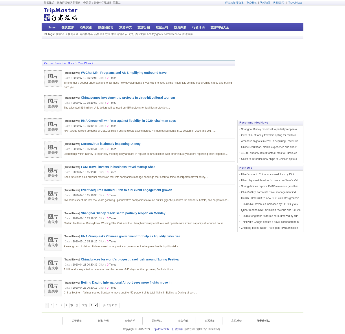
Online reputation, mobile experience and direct (268, 147)
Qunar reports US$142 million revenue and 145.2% (271, 210)
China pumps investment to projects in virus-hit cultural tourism (128, 97)
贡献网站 (156, 320)
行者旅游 (177, 329)
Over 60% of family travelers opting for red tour (268, 135)
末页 (84, 305)
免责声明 (130, 320)
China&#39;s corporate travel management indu (269, 192)
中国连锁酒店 (119, 34)
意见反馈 (236, 320)
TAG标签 (252, 2)
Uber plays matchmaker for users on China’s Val (269, 180)
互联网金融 (71, 34)
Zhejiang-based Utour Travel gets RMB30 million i (270, 227)
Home (71, 63)
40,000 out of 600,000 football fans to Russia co (269, 153)
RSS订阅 (278, 2)
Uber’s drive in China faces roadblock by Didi (267, 174)
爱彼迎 (60, 34)
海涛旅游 (187, 34)
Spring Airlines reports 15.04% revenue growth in (269, 186)
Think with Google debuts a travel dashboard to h (270, 221)
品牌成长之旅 (102, 34)
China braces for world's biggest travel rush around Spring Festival (130, 259)
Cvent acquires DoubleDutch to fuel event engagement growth (126, 190)
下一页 (74, 305)
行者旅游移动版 (234, 2)
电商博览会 (86, 34)
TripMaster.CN (160, 329)
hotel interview (172, 34)
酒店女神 (140, 34)
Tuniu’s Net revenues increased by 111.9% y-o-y (269, 204)
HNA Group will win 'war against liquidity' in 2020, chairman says (128, 120)
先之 (131, 34)
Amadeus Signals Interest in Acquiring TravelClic (269, 141)
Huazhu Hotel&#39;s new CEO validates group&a (270, 198)
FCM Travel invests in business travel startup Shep (118, 167)
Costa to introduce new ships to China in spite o (269, 159)
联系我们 (210, 320)
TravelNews (295, 2)
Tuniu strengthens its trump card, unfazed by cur (269, 216)
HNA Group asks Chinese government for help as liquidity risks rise (130, 236)
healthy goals (155, 34)
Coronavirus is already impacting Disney (111, 144)
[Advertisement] (275, 14)
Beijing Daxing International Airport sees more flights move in (126, 282)
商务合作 (183, 320)
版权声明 (103, 320)
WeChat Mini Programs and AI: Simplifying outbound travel (124, 72)
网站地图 (265, 2)
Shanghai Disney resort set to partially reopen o (269, 129)
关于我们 (77, 320)
